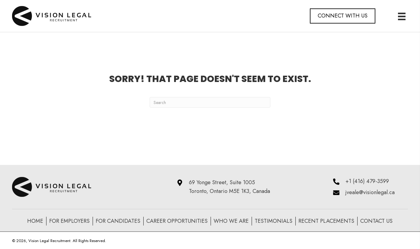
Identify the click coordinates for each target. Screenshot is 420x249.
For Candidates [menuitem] (118, 221)
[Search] (210, 102)
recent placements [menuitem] (326, 221)
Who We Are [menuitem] (231, 221)
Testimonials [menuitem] (273, 221)
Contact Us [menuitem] (376, 221)
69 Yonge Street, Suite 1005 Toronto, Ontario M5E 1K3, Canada (229, 186)
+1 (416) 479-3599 (367, 181)
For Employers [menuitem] (69, 221)
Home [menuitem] (35, 221)
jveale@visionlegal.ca (370, 192)
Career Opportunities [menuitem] (177, 221)
